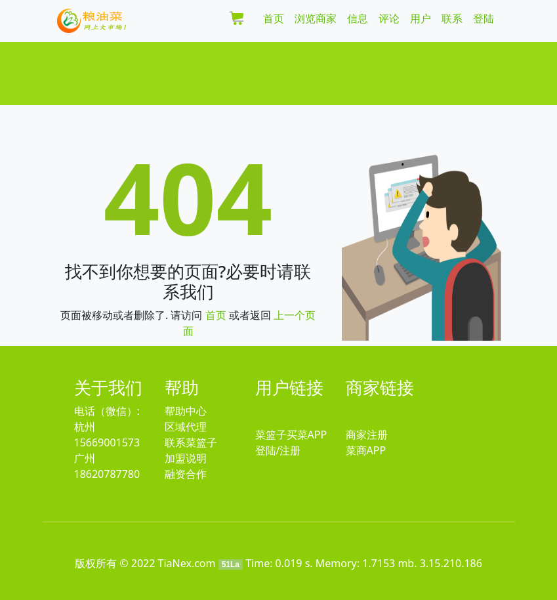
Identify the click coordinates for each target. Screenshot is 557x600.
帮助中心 (186, 411)
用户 (420, 18)
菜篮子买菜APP (291, 434)
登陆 (483, 18)
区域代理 (186, 426)
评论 (389, 18)
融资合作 (186, 474)
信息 (357, 18)
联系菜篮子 (191, 442)
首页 (273, 18)
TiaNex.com (187, 563)
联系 (452, 18)
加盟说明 (186, 458)
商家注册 (367, 434)
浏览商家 (316, 18)
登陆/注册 (278, 450)
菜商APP (366, 450)
